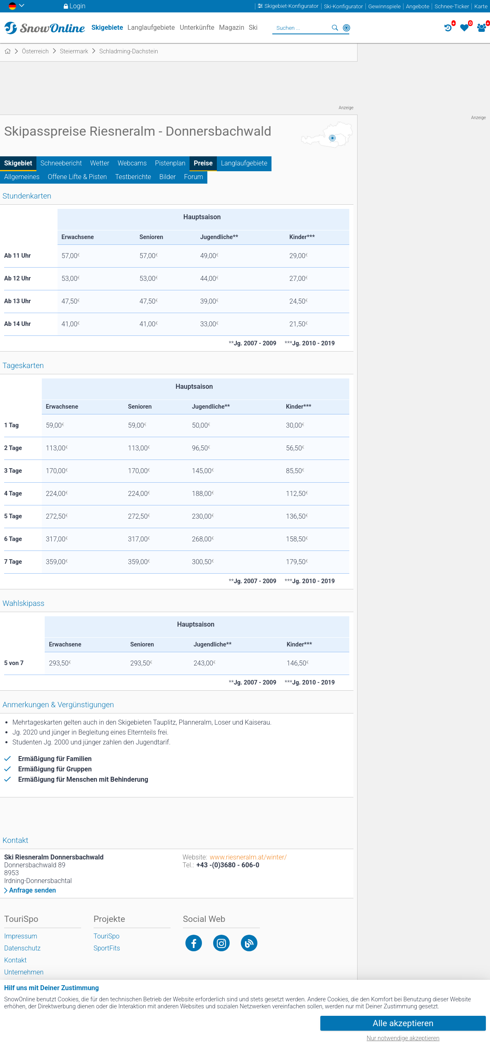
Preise (203, 163)
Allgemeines (22, 177)
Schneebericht (61, 163)
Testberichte (133, 177)
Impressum (20, 936)
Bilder (167, 177)
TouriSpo (107, 936)
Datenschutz (22, 948)
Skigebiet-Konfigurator (291, 6)
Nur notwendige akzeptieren (403, 1038)
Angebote (417, 6)
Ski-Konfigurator (343, 6)
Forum (193, 177)
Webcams (132, 163)
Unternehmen (23, 972)
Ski (253, 27)
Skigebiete (107, 27)
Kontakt (15, 960)
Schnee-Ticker (452, 6)
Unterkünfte (197, 27)
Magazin (231, 27)
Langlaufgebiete (244, 163)
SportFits (107, 948)
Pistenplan (170, 163)
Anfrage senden (32, 890)
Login (78, 6)
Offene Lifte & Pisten (77, 177)
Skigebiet (18, 163)
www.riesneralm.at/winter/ (248, 857)
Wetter (99, 163)
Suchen (334, 27)
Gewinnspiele (384, 6)
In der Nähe (346, 27)
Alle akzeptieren (403, 1023)
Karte (481, 6)
